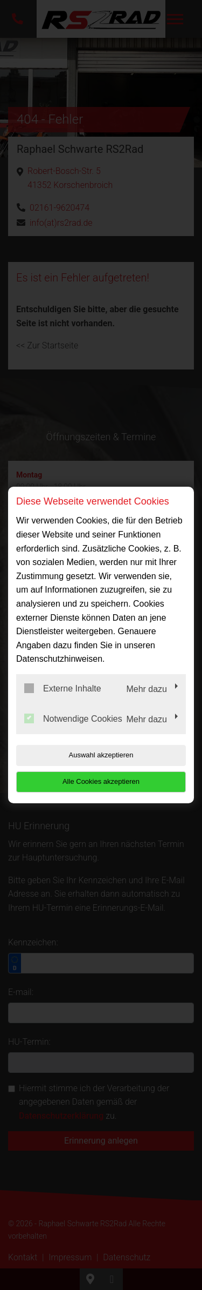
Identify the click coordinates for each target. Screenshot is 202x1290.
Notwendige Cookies (73, 718)
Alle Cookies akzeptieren (101, 781)
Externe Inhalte (62, 688)
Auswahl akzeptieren (101, 755)
